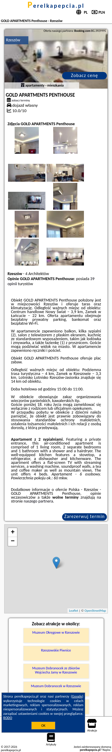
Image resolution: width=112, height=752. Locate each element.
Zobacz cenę (84, 75)
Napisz (106, 750)
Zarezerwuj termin (84, 516)
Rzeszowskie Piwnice (56, 650)
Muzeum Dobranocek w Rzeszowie (56, 686)
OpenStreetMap (95, 611)
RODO (7, 718)
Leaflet (73, 611)
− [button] (13, 541)
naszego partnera (38, 501)
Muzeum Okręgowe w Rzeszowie (56, 632)
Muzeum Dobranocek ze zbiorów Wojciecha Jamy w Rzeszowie (56, 670)
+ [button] (13, 532)
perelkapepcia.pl (56, 5)
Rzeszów (13, 40)
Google (77, 696)
